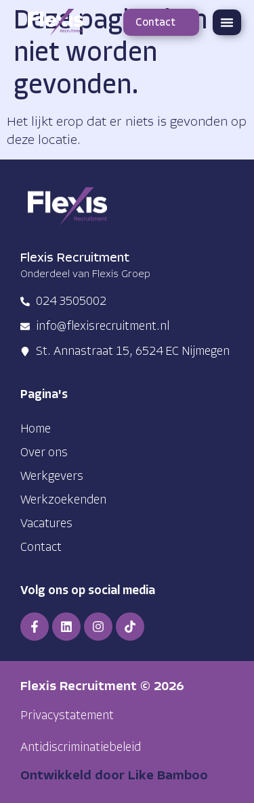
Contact (41, 547)
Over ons (44, 453)
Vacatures (46, 524)
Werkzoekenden (63, 500)
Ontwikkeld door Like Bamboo (114, 776)
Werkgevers (51, 476)
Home (35, 429)
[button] (227, 22)
